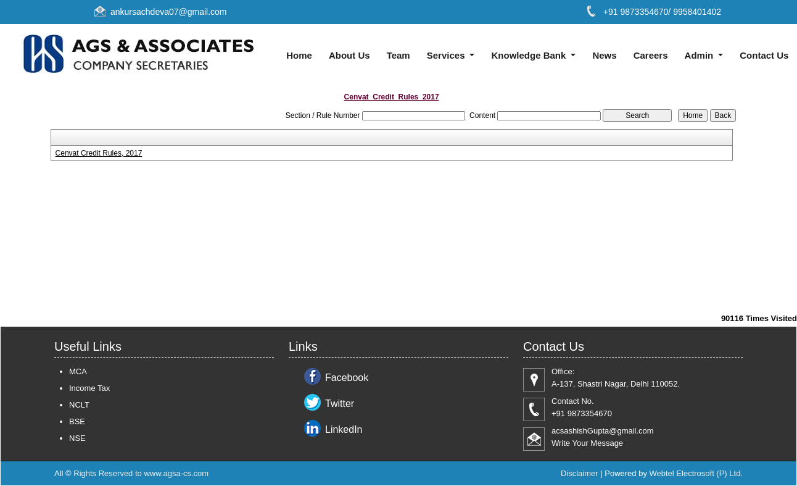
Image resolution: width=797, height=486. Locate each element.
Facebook (346, 377)
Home (299, 55)
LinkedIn (344, 429)
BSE (77, 421)
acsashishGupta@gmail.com (602, 430)
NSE (77, 438)
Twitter (339, 403)
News (604, 55)
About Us (349, 55)
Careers (651, 55)
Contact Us (764, 55)
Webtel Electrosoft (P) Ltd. (696, 473)
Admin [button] (700, 55)
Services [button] (447, 55)
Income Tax (89, 388)
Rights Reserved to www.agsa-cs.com (141, 473)
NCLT (79, 404)
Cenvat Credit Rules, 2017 (99, 153)
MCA (78, 371)
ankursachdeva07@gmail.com (168, 12)
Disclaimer (579, 473)
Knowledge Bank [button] (530, 55)
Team (398, 55)
